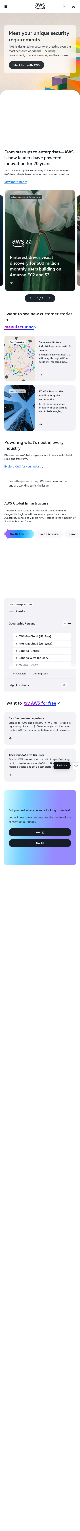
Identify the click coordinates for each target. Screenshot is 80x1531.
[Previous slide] (29, 298)
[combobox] (20, 327)
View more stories (15, 182)
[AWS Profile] (73, 6)
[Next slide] (51, 298)
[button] (26, 65)
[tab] (19, 534)
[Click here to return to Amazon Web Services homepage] (40, 6)
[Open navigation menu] (6, 6)
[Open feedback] (76, 765)
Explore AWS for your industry (23, 466)
